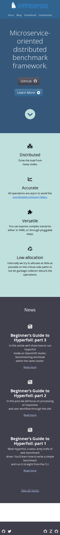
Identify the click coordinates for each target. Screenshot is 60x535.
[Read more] (30, 114)
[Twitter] (9, 531)
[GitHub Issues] (56, 531)
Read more (30, 367)
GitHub (29, 81)
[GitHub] (45, 531)
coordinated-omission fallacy (30, 197)
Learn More (28, 92)
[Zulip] (51, 531)
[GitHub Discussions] (3, 531)
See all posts (30, 490)
